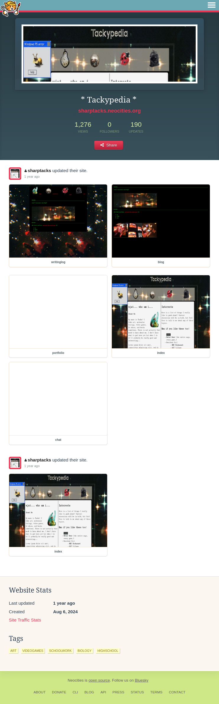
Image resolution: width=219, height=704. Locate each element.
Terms (156, 692)
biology (84, 650)
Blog (89, 692)
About (40, 692)
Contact (177, 692)
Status (137, 692)
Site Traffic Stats (25, 619)
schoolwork (60, 650)
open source (99, 680)
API (103, 692)
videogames (32, 650)
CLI (75, 692)
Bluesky (141, 680)
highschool (107, 650)
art (13, 650)
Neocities (76, 680)
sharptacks (37, 170)
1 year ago (32, 176)
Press (118, 692)
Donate (59, 692)
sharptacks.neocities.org (109, 111)
